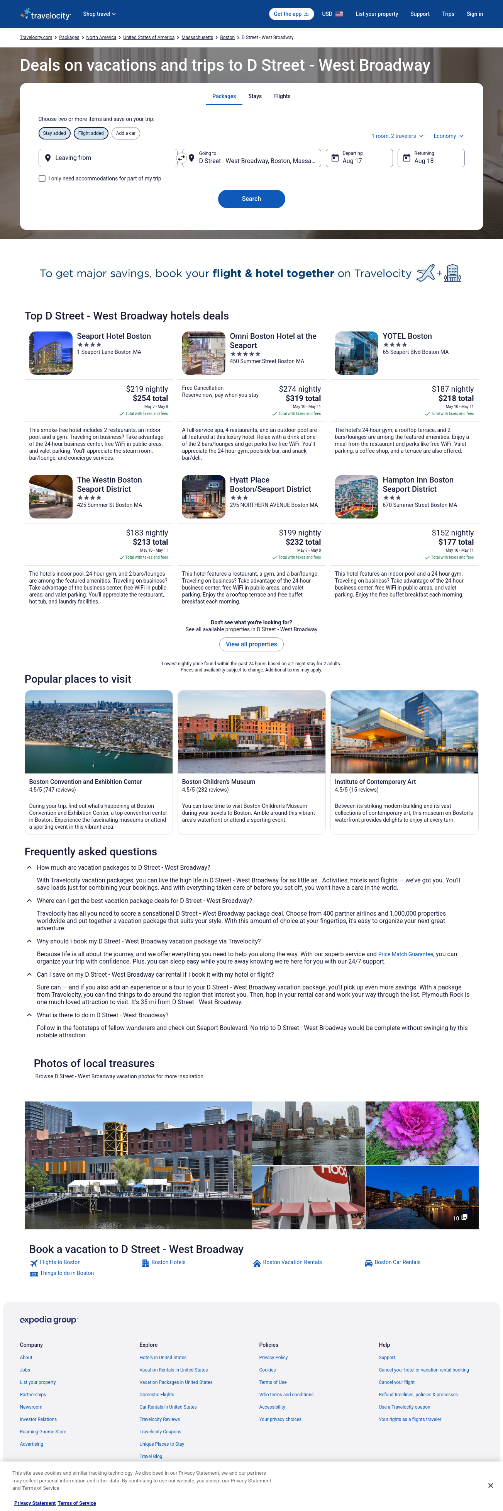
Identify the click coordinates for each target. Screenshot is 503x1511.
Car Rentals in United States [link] (168, 1407)
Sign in (475, 14)
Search (251, 198)
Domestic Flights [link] (157, 1394)
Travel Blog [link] (151, 1456)
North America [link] (101, 37)
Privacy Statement (35, 1503)
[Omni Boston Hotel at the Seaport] (252, 396)
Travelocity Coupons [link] (160, 1432)
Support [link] (387, 1357)
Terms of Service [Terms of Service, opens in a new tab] (77, 1503)
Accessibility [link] (272, 1407)
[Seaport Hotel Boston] (99, 396)
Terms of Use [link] (273, 1382)
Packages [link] (69, 37)
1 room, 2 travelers (397, 136)
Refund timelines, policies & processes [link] (418, 1394)
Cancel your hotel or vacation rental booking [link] (424, 1370)
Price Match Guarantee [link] (405, 954)
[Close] (490, 1485)
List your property (377, 14)
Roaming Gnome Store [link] (43, 1432)
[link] (84, 1263)
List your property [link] (38, 1382)
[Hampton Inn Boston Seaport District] (404, 540)
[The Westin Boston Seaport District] (99, 540)
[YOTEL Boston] (404, 396)
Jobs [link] (25, 1370)
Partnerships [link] (33, 1394)
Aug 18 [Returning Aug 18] (424, 161)
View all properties (251, 644)
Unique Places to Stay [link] (162, 1444)
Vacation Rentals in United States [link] (174, 1370)
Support (420, 14)
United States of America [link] (148, 37)
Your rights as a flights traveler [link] (410, 1419)
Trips (448, 14)
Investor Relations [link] (38, 1419)
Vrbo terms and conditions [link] (286, 1394)
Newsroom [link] (31, 1407)
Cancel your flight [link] (397, 1382)
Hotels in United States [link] (163, 1357)
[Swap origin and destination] (181, 158)
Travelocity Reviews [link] (160, 1419)
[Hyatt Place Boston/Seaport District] (252, 540)
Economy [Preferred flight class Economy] (449, 136)
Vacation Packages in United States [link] (176, 1382)
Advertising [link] (31, 1444)
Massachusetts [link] (197, 37)
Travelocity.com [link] (36, 37)
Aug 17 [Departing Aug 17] (352, 161)
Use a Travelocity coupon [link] (404, 1407)
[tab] (224, 96)
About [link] (26, 1357)
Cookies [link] (267, 1370)
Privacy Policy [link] (273, 1357)
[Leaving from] (108, 158)
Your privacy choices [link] (280, 1419)
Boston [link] (227, 37)
